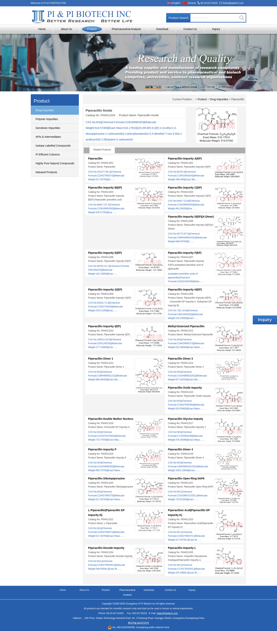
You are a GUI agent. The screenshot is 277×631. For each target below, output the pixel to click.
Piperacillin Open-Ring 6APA (186, 478)
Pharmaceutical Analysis (126, 29)
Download (162, 29)
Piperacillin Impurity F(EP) (184, 252)
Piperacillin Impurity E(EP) (105, 252)
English (176, 3)
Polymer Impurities (47, 119)
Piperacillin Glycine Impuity (185, 418)
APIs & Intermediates (48, 136)
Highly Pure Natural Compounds (55, 163)
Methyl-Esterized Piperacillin (186, 326)
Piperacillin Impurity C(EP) (185, 187)
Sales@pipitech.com (233, 3)
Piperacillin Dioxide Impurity (106, 547)
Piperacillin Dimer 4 (180, 449)
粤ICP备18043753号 (138, 623)
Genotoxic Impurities (48, 127)
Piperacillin (95, 158)
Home (42, 29)
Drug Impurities (45, 110)
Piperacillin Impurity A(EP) (185, 158)
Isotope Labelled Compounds (53, 145)
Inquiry (216, 29)
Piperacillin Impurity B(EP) (105, 187)
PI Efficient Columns (48, 154)
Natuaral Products (46, 172)
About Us (66, 29)
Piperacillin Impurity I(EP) (104, 326)
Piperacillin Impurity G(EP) (105, 289)
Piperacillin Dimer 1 (100, 358)
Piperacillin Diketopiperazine (106, 478)
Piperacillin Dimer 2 (180, 358)
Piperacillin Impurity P (102, 449)
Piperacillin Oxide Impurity (185, 387)
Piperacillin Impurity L (182, 547)
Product (91, 29)
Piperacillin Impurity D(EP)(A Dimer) (191, 216)
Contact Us (190, 29)
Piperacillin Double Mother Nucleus (110, 418)
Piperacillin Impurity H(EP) (185, 289)
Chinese (192, 3)
